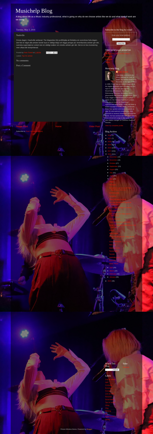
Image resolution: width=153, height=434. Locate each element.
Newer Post (22, 126)
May (111, 179)
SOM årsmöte (114, 193)
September (114, 166)
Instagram (108, 59)
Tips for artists (110, 402)
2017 (110, 151)
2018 (110, 148)
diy (106, 414)
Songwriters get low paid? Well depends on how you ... (120, 189)
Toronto (112, 254)
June (112, 176)
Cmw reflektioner (115, 242)
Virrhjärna (112, 196)
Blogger (89, 429)
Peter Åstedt (123, 72)
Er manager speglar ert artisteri (120, 207)
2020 (110, 141)
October (113, 163)
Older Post (94, 126)
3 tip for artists (110, 379)
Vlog (106, 408)
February (113, 274)
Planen (111, 230)
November (113, 160)
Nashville (112, 260)
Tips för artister (27, 56)
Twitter (107, 62)
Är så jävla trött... (115, 219)
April (111, 267)
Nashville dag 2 (114, 257)
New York (112, 245)
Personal (108, 397)
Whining (108, 411)
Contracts (108, 385)
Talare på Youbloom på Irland (119, 222)
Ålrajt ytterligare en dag (117, 199)
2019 (110, 145)
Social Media (109, 399)
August (112, 169)
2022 (110, 135)
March (112, 271)
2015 (110, 281)
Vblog (107, 405)
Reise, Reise (113, 264)
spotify (107, 419)
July (111, 173)
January (113, 277)
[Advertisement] (121, 322)
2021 (110, 138)
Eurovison (108, 388)
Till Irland (112, 185)
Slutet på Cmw (114, 248)
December (113, 157)
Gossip (107, 391)
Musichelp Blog (34, 11)
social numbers (110, 417)
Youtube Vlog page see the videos (117, 54)
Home (58, 126)
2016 (110, 154)
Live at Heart (109, 394)
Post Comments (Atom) (34, 131)
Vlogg (111, 182)
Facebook (108, 56)
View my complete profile (114, 125)
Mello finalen (113, 233)
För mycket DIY (114, 211)
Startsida (126, 367)
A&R (107, 382)
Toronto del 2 (114, 251)
